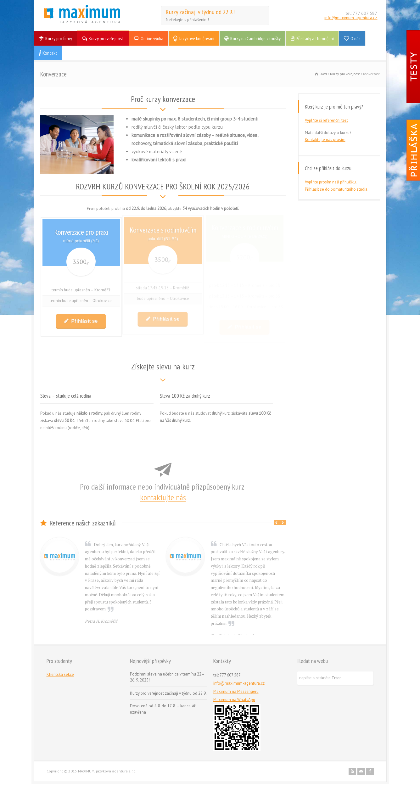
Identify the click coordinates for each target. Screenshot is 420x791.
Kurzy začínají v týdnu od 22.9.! (200, 12)
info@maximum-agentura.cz (350, 17)
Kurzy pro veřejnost (106, 38)
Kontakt (49, 53)
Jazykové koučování (196, 38)
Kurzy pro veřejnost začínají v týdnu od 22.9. (168, 693)
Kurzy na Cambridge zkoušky (255, 38)
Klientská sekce (60, 674)
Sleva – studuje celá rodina (65, 395)
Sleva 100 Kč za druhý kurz (185, 395)
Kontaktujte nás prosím (325, 139)
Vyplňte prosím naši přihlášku (330, 182)
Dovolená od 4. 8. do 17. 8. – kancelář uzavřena (162, 709)
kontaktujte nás (163, 497)
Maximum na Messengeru (236, 691)
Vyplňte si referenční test (326, 120)
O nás (355, 38)
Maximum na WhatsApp (234, 699)
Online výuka (152, 38)
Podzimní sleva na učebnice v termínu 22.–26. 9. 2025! (167, 677)
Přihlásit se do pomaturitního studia (336, 189)
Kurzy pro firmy (58, 38)
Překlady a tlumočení (315, 38)
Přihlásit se (83, 318)
